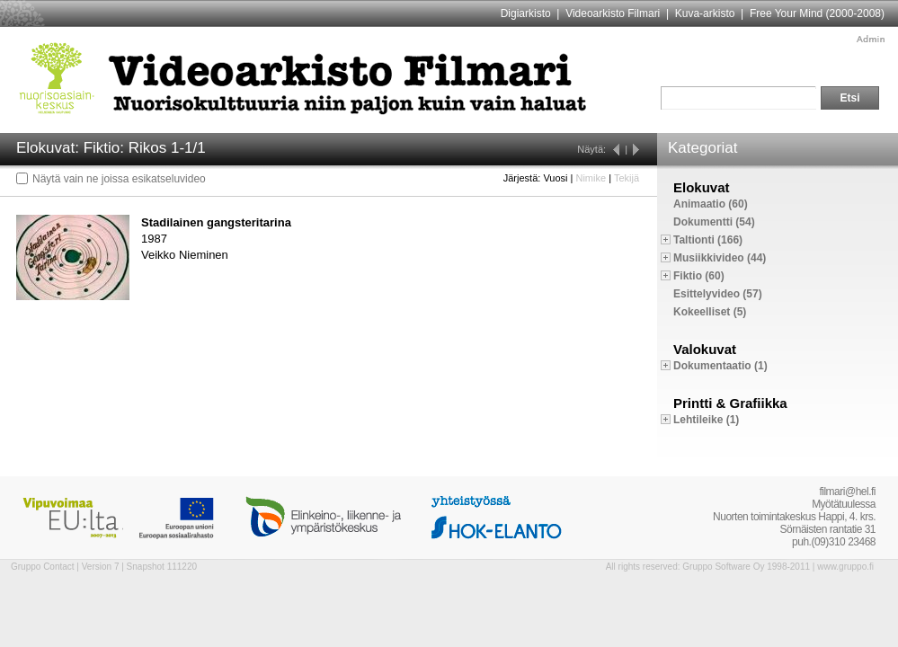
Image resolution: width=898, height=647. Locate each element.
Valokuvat (704, 349)
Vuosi (555, 178)
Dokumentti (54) (714, 222)
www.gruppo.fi (845, 567)
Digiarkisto (526, 13)
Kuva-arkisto (705, 13)
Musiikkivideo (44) (719, 258)
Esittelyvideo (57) (717, 294)
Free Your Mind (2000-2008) (817, 13)
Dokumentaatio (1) (720, 365)
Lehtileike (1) (706, 419)
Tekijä (626, 178)
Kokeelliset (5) (709, 312)
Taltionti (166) (707, 240)
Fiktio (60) (699, 276)
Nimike (590, 178)
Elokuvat (701, 187)
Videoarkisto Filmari (612, 13)
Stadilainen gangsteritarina (216, 222)
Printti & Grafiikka (730, 403)
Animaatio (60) (710, 204)
